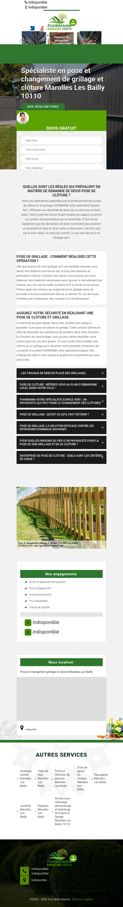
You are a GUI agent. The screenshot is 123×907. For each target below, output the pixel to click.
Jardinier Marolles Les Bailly (24, 811)
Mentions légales (82, 899)
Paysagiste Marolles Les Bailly (99, 778)
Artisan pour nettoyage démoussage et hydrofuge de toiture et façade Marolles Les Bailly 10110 (61, 811)
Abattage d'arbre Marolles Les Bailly (24, 778)
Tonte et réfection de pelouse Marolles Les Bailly (61, 778)
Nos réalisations (43, 106)
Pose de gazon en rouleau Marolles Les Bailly (81, 778)
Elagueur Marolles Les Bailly (41, 811)
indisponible (36, 2)
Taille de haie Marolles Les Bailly (41, 778)
